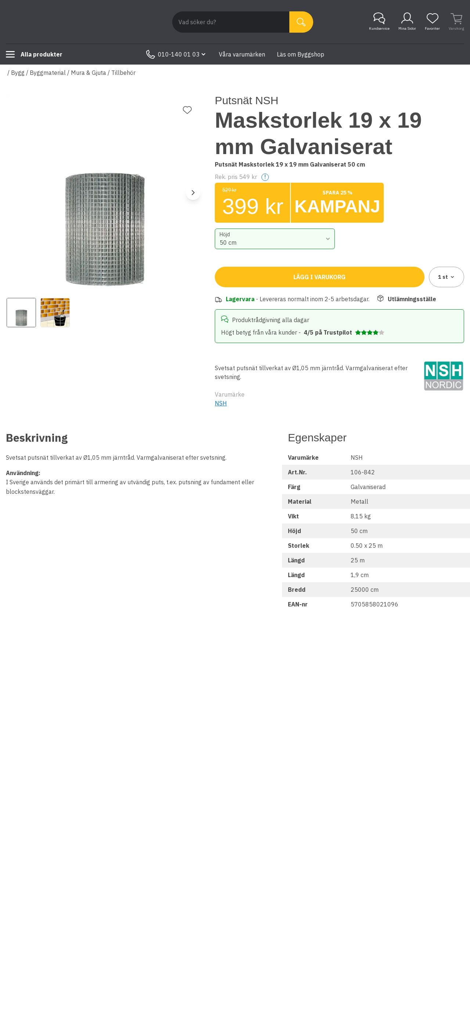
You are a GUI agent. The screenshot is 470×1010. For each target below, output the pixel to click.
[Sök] (301, 22)
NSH (221, 403)
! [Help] (265, 177)
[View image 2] (55, 312)
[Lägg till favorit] (187, 110)
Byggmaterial (48, 72)
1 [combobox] (446, 277)
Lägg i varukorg (319, 277)
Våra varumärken (242, 54)
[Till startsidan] (61, 22)
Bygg (18, 72)
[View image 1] (21, 312)
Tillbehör (123, 72)
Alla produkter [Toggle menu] (34, 54)
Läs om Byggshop (300, 54)
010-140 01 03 (176, 54)
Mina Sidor (407, 21)
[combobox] (275, 239)
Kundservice (379, 21)
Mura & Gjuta (88, 72)
